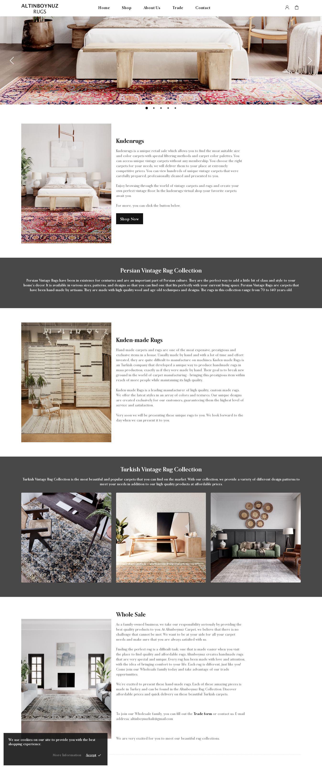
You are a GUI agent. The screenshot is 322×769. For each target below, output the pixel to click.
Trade (177, 8)
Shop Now (129, 219)
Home (104, 8)
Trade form (202, 714)
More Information (67, 757)
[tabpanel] (161, 60)
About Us (152, 8)
